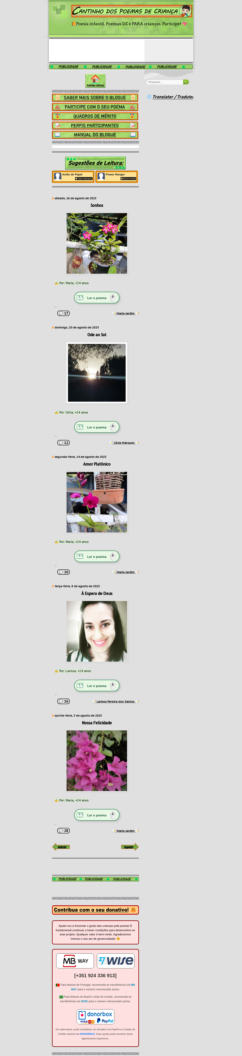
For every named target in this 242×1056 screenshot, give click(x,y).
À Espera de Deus (96, 593)
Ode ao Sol (96, 334)
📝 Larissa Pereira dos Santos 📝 (115, 701)
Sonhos (96, 205)
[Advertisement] (121, 50)
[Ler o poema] (96, 298)
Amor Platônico (96, 464)
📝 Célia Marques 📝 (124, 443)
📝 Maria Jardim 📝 (125, 313)
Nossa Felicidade (97, 722)
